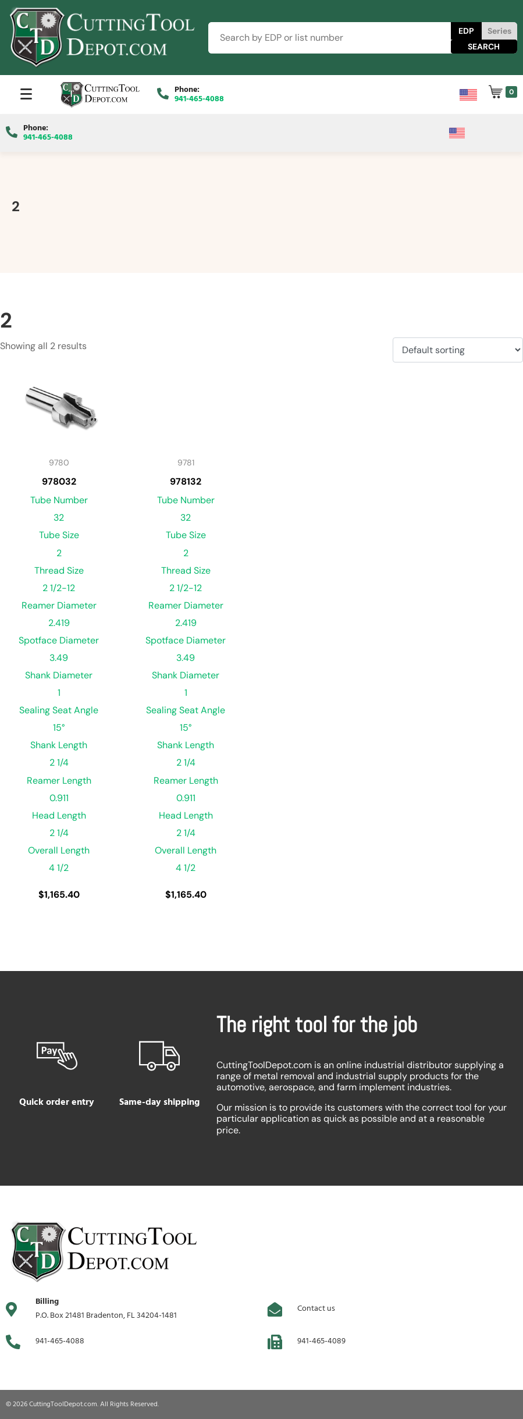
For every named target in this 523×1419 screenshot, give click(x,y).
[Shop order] (458, 349)
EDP (466, 31)
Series (499, 31)
